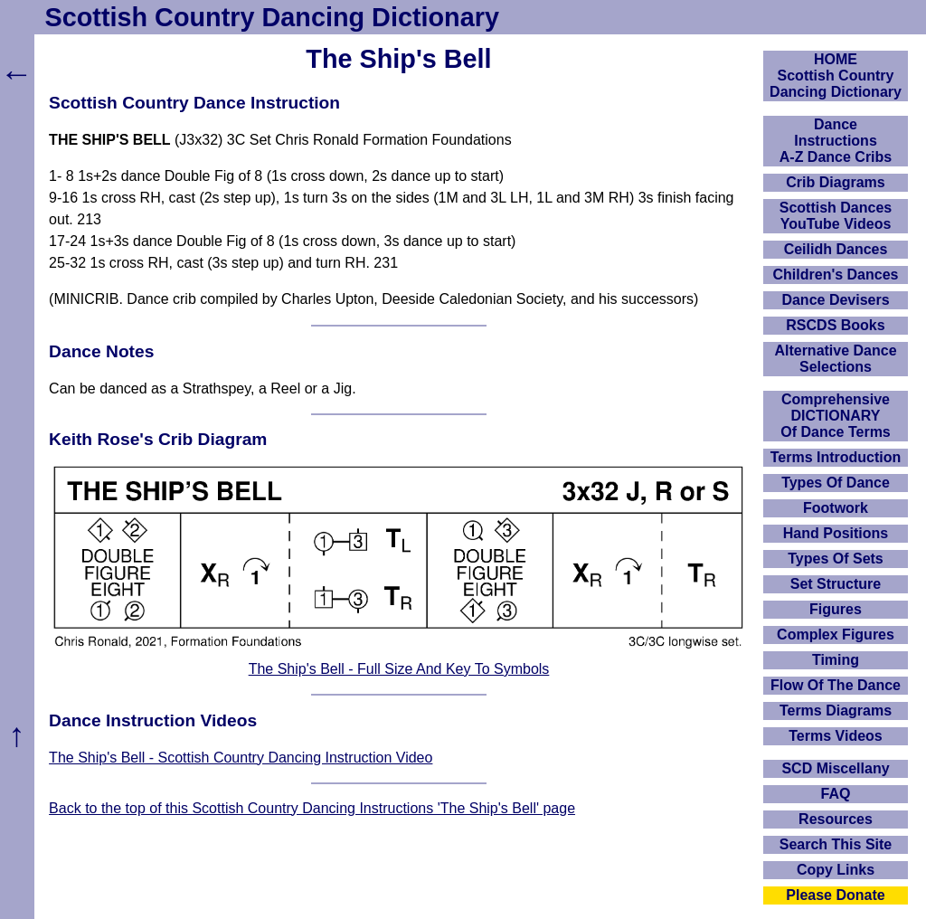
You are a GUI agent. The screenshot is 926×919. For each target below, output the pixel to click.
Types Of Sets (835, 558)
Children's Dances (836, 274)
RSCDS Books (835, 325)
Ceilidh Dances (836, 249)
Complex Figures (835, 634)
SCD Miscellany (835, 768)
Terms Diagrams (836, 710)
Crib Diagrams (835, 182)
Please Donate (835, 895)
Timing (835, 660)
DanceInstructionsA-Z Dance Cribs (836, 141)
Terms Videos (835, 736)
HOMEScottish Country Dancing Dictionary (836, 75)
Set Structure (835, 584)
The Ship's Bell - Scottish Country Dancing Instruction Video (240, 757)
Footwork (835, 508)
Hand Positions (835, 533)
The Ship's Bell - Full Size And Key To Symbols (399, 669)
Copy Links (835, 869)
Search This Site (836, 844)
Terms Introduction (836, 457)
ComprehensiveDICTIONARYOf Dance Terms (835, 416)
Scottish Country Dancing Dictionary (272, 17)
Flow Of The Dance (835, 685)
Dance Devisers (835, 300)
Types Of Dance (835, 482)
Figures (835, 609)
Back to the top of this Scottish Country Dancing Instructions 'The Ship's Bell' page (312, 808)
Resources (835, 819)
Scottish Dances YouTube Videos (836, 216)
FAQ (836, 793)
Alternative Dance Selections (835, 358)
